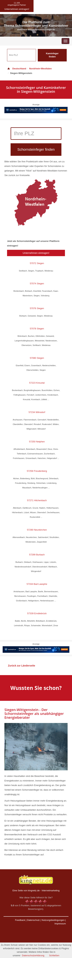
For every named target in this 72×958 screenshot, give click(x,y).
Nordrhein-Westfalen (40, 68)
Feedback (20, 920)
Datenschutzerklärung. (33, 955)
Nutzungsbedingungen (53, 920)
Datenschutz (33, 920)
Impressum (60, 923)
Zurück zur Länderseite (21, 665)
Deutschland (16, 68)
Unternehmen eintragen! (36, 253)
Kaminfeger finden (52, 55)
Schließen (54, 955)
